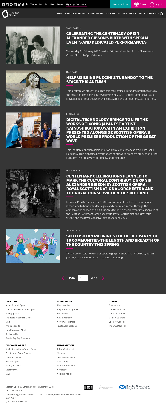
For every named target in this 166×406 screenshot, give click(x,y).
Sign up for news (76, 4)
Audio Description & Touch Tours (21, 349)
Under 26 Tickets (13, 357)
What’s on (58, 14)
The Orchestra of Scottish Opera (20, 309)
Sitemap (61, 353)
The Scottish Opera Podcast (18, 353)
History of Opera (13, 365)
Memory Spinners (117, 317)
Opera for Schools (117, 321)
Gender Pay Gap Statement (18, 338)
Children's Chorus (117, 309)
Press (60, 4)
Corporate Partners (66, 321)
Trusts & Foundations (67, 326)
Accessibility (62, 361)
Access (116, 14)
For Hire (50, 4)
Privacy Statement (65, 349)
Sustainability (12, 334)
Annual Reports (13, 326)
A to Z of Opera (12, 361)
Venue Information (66, 365)
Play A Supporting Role (67, 309)
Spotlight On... (12, 369)
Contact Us (150, 14)
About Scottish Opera (15, 305)
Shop (136, 14)
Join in (104, 14)
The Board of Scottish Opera (19, 317)
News (127, 14)
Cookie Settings (64, 373)
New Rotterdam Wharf (16, 330)
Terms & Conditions (66, 357)
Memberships (63, 305)
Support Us (90, 14)
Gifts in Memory (64, 317)
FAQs (8, 373)
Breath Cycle (114, 305)
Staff (8, 321)
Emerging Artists (13, 313)
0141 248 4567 (16, 390)
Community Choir (117, 313)
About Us (73, 14)
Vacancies (36, 4)
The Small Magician (117, 326)
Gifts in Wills (62, 313)
